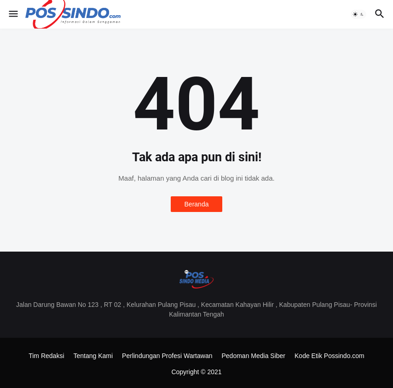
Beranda (197, 204)
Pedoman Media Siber (253, 355)
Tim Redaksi (46, 355)
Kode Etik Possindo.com (329, 355)
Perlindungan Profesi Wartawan (167, 355)
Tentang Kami (93, 355)
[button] (12, 14)
